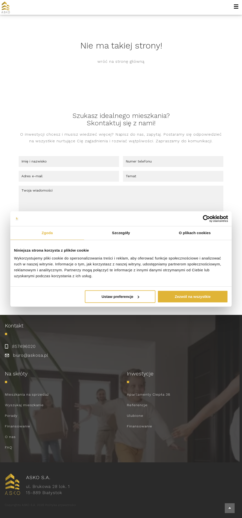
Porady (11, 416)
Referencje (137, 405)
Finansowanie (17, 426)
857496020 (24, 346)
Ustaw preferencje (120, 296)
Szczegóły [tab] (121, 233)
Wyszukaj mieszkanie (24, 405)
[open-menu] (236, 7)
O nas (10, 437)
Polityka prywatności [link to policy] (60, 505)
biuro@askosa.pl (30, 355)
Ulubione (135, 416)
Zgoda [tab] (47, 233)
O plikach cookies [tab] (195, 233)
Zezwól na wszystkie (193, 296)
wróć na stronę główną (121, 61)
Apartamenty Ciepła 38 (148, 394)
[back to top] (230, 508)
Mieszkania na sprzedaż (27, 394)
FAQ (8, 447)
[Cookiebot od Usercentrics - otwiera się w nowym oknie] (206, 218)
